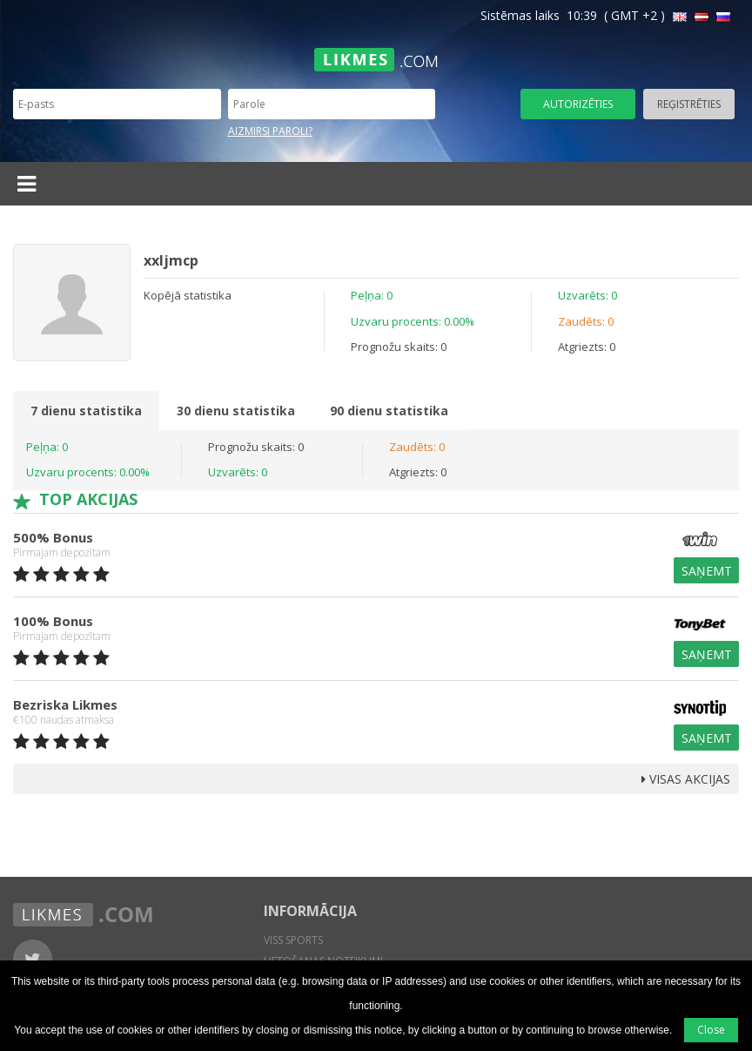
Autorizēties (578, 104)
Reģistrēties (689, 104)
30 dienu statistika (236, 410)
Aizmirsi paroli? (270, 131)
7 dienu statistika (86, 410)
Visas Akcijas (685, 779)
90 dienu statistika (389, 410)
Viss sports (293, 940)
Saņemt (707, 571)
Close (711, 1029)
